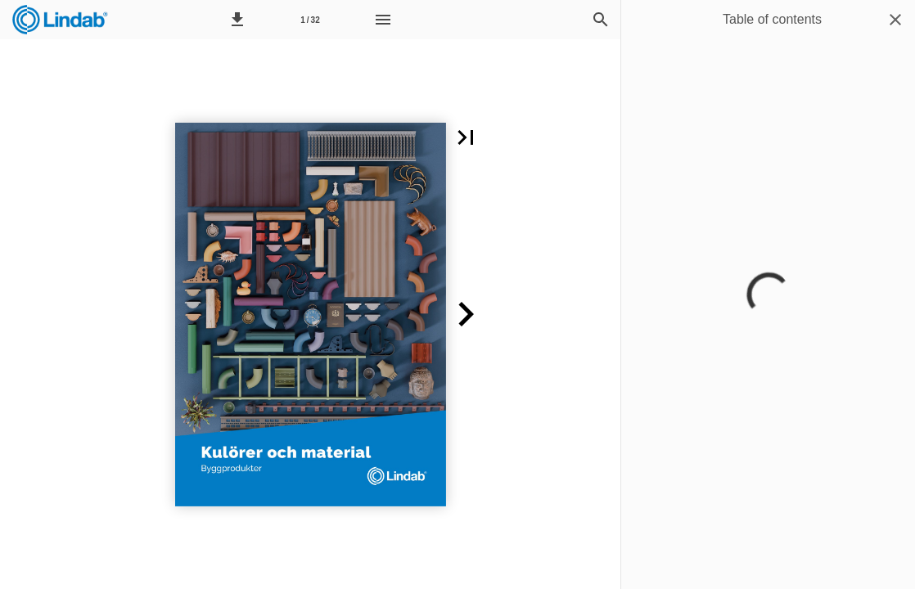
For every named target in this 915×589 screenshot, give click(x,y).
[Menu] (383, 19)
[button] (237, 19)
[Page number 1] (310, 19)
